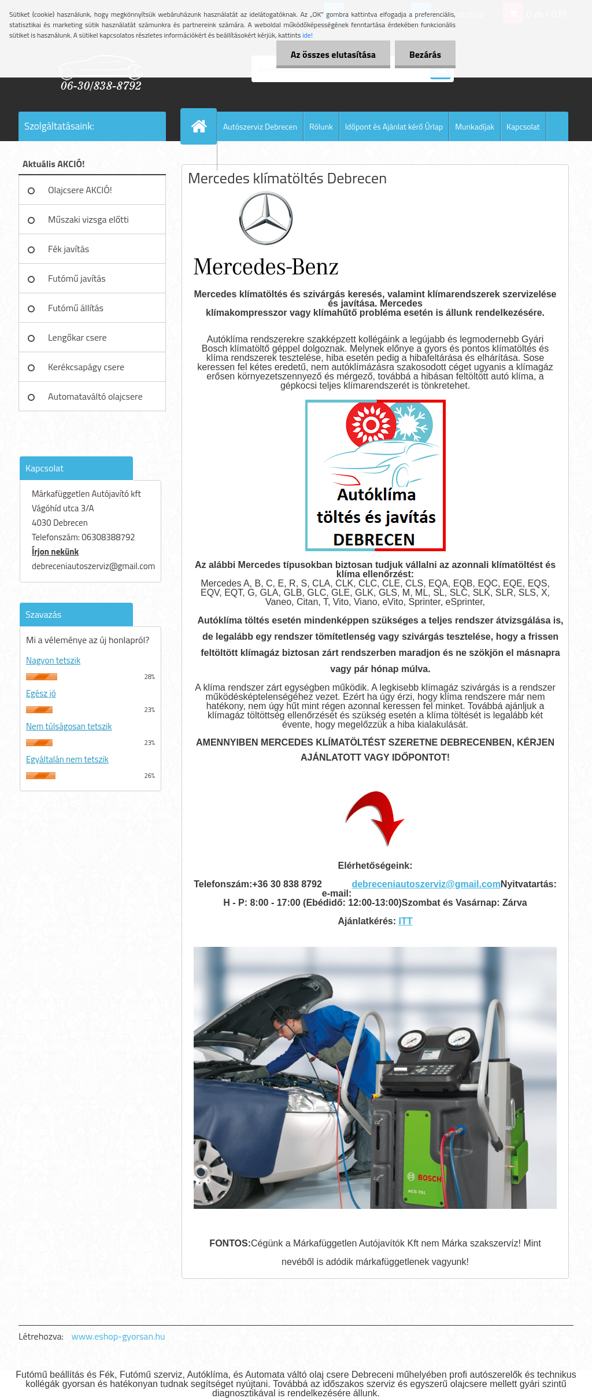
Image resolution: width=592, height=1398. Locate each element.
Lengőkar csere (77, 337)
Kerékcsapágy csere (86, 367)
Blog (203, 156)
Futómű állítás (75, 308)
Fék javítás (68, 249)
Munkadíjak (474, 126)
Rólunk (321, 126)
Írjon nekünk (55, 551)
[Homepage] (203, 126)
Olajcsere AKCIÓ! (80, 190)
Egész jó (41, 693)
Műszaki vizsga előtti (88, 219)
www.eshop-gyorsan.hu (118, 1336)
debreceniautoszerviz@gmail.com (426, 884)
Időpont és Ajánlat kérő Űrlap (394, 126)
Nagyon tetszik (53, 660)
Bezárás (425, 54)
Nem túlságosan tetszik (69, 726)
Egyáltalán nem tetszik (67, 759)
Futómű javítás (77, 278)
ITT (405, 921)
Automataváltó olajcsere (95, 396)
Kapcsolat (523, 126)
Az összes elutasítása (333, 54)
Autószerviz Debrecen (260, 126)
